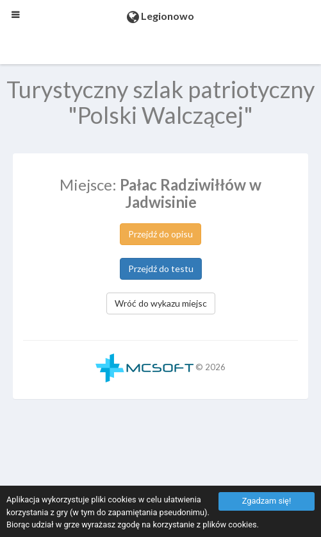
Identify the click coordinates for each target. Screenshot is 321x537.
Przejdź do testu (160, 268)
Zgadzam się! (266, 501)
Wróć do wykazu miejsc (161, 303)
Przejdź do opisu (160, 233)
